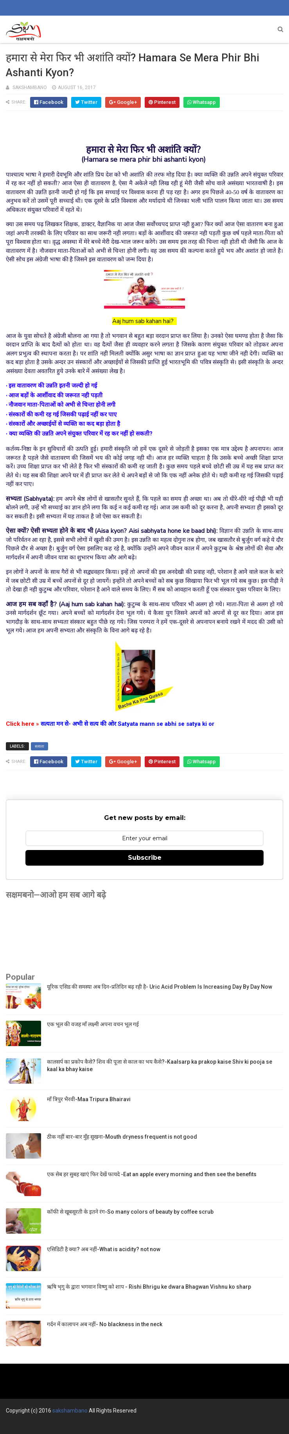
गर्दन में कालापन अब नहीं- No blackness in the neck (104, 1324)
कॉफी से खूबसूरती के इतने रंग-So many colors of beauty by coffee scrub (130, 1212)
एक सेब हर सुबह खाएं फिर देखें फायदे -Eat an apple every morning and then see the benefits (152, 1174)
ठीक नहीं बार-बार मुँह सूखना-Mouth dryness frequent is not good (122, 1137)
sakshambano (70, 1410)
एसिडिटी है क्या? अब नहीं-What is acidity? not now (103, 1249)
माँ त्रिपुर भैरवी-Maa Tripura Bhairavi (89, 1099)
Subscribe (145, 857)
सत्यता (39, 746)
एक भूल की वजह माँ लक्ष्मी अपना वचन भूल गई (93, 1024)
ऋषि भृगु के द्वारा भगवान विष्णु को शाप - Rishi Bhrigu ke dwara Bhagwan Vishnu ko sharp (149, 1287)
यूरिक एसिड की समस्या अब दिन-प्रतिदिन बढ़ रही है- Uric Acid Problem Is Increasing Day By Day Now (159, 987)
